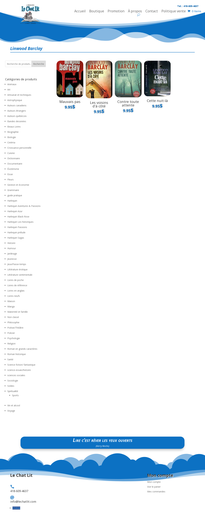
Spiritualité (12, 391)
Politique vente (173, 11)
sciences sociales (16, 375)
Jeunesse (12, 258)
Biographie (13, 131)
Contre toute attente (128, 103)
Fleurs (10, 179)
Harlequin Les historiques (20, 221)
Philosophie (13, 322)
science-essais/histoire (19, 369)
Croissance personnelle (19, 147)
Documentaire (14, 163)
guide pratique (14, 195)
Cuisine (11, 153)
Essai (10, 174)
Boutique (96, 11)
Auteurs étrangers (16, 110)
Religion (11, 343)
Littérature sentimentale (19, 274)
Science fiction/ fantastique (21, 364)
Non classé (13, 317)
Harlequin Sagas (15, 237)
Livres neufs (13, 295)
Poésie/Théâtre (15, 327)
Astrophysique (14, 100)
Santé (10, 359)
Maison (11, 301)
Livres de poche (15, 280)
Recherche (38, 63)
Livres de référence (17, 285)
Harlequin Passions (17, 227)
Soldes (10, 385)
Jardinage (12, 253)
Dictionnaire (13, 158)
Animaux (11, 84)
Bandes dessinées (16, 121)
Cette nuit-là (157, 100)
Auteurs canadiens (16, 105)
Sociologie (12, 380)
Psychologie (13, 338)
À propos (135, 11)
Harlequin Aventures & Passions (24, 205)
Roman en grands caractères (22, 348)
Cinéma (11, 142)
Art (8, 89)
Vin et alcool (13, 405)
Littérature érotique (17, 269)
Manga (11, 306)
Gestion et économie (18, 184)
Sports (15, 395)
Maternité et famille (17, 311)
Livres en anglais (16, 290)
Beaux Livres (14, 126)
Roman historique (16, 354)
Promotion (116, 11)
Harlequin (12, 200)
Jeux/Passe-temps (16, 264)
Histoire (11, 243)
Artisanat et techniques (19, 94)
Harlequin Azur (14, 211)
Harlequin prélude (16, 232)
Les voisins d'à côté (99, 104)
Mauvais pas (69, 101)
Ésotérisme (13, 168)
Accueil (80, 11)
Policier (11, 332)
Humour (11, 248)
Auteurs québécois (17, 116)
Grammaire (13, 190)
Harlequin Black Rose (18, 216)
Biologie (11, 137)
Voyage (11, 410)
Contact (151, 11)
